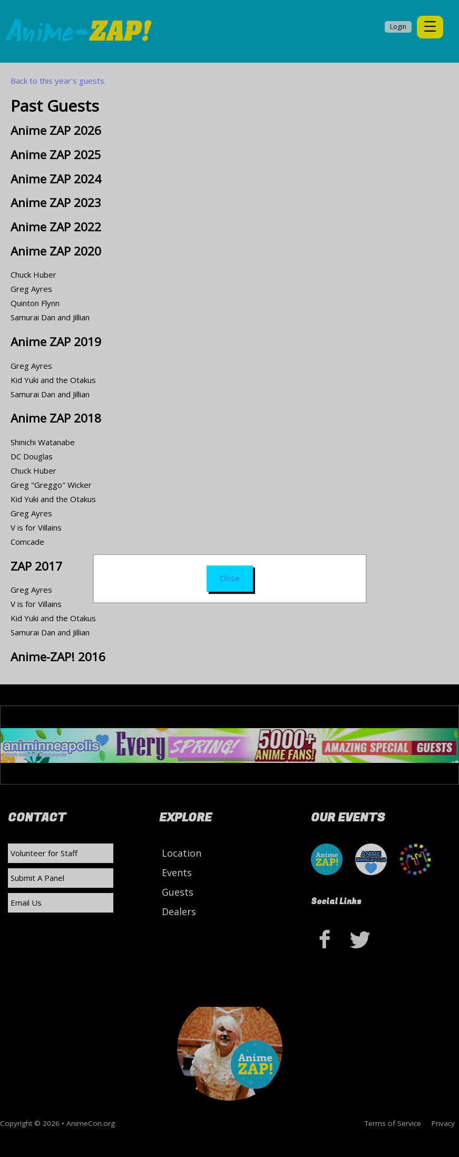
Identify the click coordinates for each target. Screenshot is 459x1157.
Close (230, 578)
